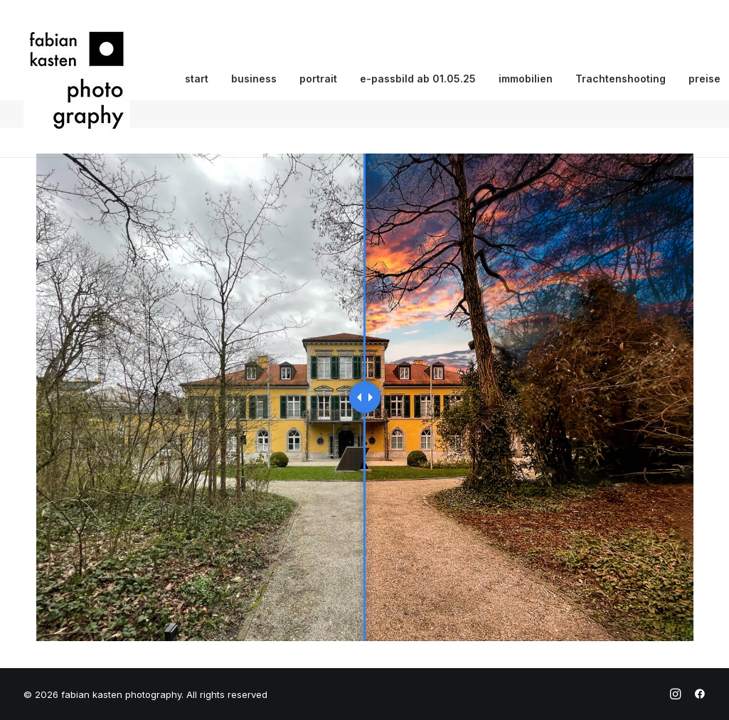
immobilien (526, 78)
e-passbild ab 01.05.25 (418, 78)
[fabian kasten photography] (76, 79)
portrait (318, 78)
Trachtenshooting (620, 78)
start (196, 78)
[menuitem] (196, 79)
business (254, 78)
